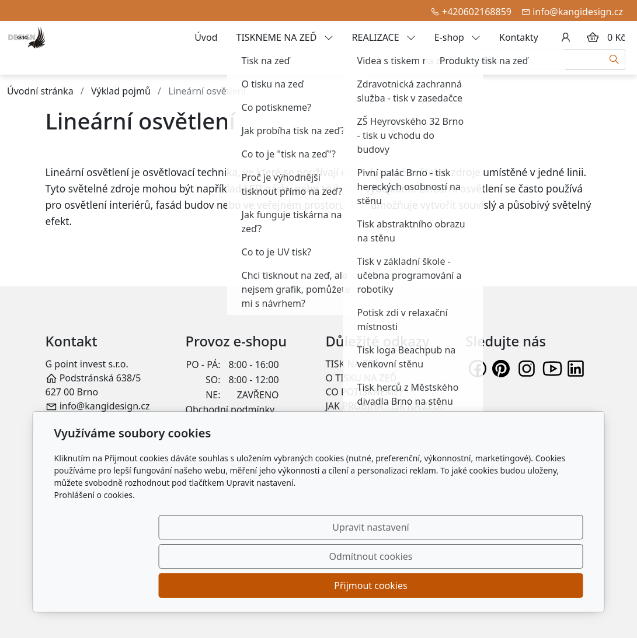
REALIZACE (384, 37)
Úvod (205, 37)
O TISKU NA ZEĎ (361, 377)
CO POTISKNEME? (364, 391)
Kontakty (518, 37)
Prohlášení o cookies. (94, 553)
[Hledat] (614, 59)
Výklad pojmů (121, 91)
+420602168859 (476, 11)
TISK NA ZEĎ (353, 363)
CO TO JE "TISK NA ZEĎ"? (379, 419)
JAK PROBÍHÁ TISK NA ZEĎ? (385, 405)
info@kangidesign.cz (577, 11)
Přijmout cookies (526, 585)
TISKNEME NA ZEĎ (284, 37)
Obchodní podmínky (230, 409)
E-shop (457, 37)
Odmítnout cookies (410, 585)
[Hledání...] (532, 59)
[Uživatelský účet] (566, 37)
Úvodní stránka (40, 91)
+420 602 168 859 (98, 419)
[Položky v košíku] (592, 37)
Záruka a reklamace (228, 423)
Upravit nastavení (293, 585)
